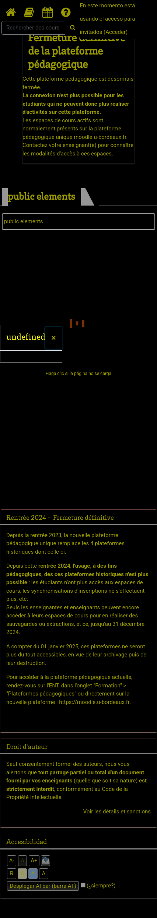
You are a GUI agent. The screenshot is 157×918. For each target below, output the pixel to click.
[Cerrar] (53, 338)
